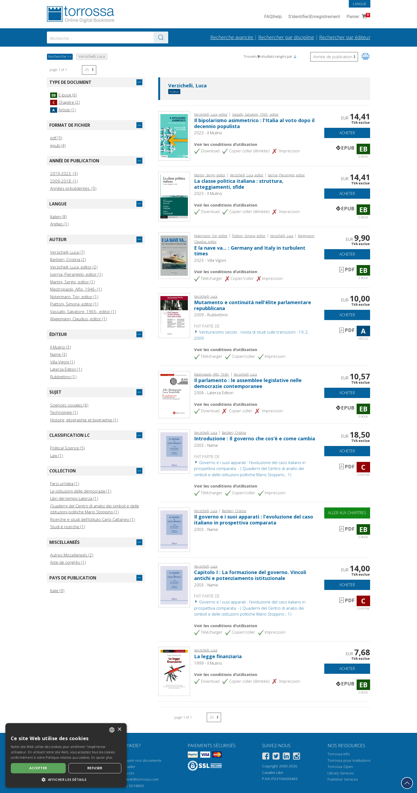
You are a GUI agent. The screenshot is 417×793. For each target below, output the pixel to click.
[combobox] (107, 37)
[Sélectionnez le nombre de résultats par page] (89, 70)
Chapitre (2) (65, 102)
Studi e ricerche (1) (67, 526)
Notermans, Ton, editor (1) (74, 296)
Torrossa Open (340, 766)
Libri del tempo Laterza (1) (74, 498)
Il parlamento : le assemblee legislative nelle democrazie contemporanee (248, 383)
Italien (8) (58, 216)
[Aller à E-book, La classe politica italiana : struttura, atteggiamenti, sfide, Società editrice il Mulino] (174, 196)
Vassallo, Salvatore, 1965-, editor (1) (83, 311)
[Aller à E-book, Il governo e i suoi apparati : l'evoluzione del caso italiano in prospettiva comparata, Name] (174, 529)
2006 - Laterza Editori (213, 392)
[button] (295, 56)
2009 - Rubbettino (211, 314)
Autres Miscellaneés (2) (71, 555)
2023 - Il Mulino (208, 132)
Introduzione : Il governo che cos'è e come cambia (254, 438)
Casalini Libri (272, 772)
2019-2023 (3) (64, 173)
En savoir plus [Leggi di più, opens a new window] (101, 757)
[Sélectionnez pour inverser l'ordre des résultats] (334, 56)
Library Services (341, 773)
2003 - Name (206, 445)
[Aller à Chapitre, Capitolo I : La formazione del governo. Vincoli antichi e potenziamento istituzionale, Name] (174, 584)
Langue (359, 3)
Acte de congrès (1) (68, 562)
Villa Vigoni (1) (62, 362)
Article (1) (63, 109)
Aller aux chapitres (347, 512)
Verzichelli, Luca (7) (67, 252)
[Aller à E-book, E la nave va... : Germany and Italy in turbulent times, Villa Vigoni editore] (174, 255)
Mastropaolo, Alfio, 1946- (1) (76, 289)
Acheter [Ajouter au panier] (347, 132)
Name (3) (58, 354)
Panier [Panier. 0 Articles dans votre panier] (358, 17)
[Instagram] (296, 757)
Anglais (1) (59, 223)
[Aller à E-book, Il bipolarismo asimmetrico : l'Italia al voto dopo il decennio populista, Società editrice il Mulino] (174, 135)
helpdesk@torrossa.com (138, 779)
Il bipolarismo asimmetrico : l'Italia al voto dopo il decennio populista (254, 123)
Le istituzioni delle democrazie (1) (80, 491)
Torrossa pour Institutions (349, 760)
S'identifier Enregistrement (314, 16)
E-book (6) (63, 95)
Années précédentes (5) (73, 188)
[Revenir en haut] (407, 783)
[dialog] (66, 755)
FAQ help (273, 16)
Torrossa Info (339, 753)
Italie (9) (57, 590)
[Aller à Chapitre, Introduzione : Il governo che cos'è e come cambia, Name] (174, 451)
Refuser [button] (94, 768)
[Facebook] (265, 757)
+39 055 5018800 (129, 785)
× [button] (119, 729)
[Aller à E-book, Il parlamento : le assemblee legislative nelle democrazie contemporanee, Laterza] (174, 394)
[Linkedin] (286, 757)
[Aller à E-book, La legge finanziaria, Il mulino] (174, 671)
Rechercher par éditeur (344, 37)
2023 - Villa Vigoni (210, 260)
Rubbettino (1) (63, 376)
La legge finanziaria (218, 656)
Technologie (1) (64, 412)
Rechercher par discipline (286, 37)
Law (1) (56, 455)
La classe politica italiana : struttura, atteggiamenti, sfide (238, 184)
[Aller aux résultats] (161, 37)
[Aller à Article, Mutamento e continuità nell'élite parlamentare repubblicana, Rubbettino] (174, 315)
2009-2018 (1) (64, 181)
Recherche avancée (232, 37)
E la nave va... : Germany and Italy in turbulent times (249, 251)
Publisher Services (343, 779)
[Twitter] (276, 757)
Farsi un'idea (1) (64, 483)
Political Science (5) (67, 448)
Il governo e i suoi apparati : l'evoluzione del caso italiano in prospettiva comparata (253, 519)
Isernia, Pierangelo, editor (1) (76, 274)
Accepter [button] (38, 768)
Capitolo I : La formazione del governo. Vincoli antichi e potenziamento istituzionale (250, 575)
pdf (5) (56, 137)
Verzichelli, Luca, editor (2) (74, 267)
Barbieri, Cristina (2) (68, 259)
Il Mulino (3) (60, 347)
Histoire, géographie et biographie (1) (84, 420)
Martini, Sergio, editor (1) (72, 281)
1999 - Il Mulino (208, 663)
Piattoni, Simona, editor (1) (74, 304)
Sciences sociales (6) (69, 405)
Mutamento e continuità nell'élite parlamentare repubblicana (252, 305)
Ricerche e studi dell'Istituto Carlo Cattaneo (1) (92, 519)
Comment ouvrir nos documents (134, 760)
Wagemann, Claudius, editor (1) (78, 318)
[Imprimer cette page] (365, 56)
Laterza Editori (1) (66, 369)
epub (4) (58, 145)
